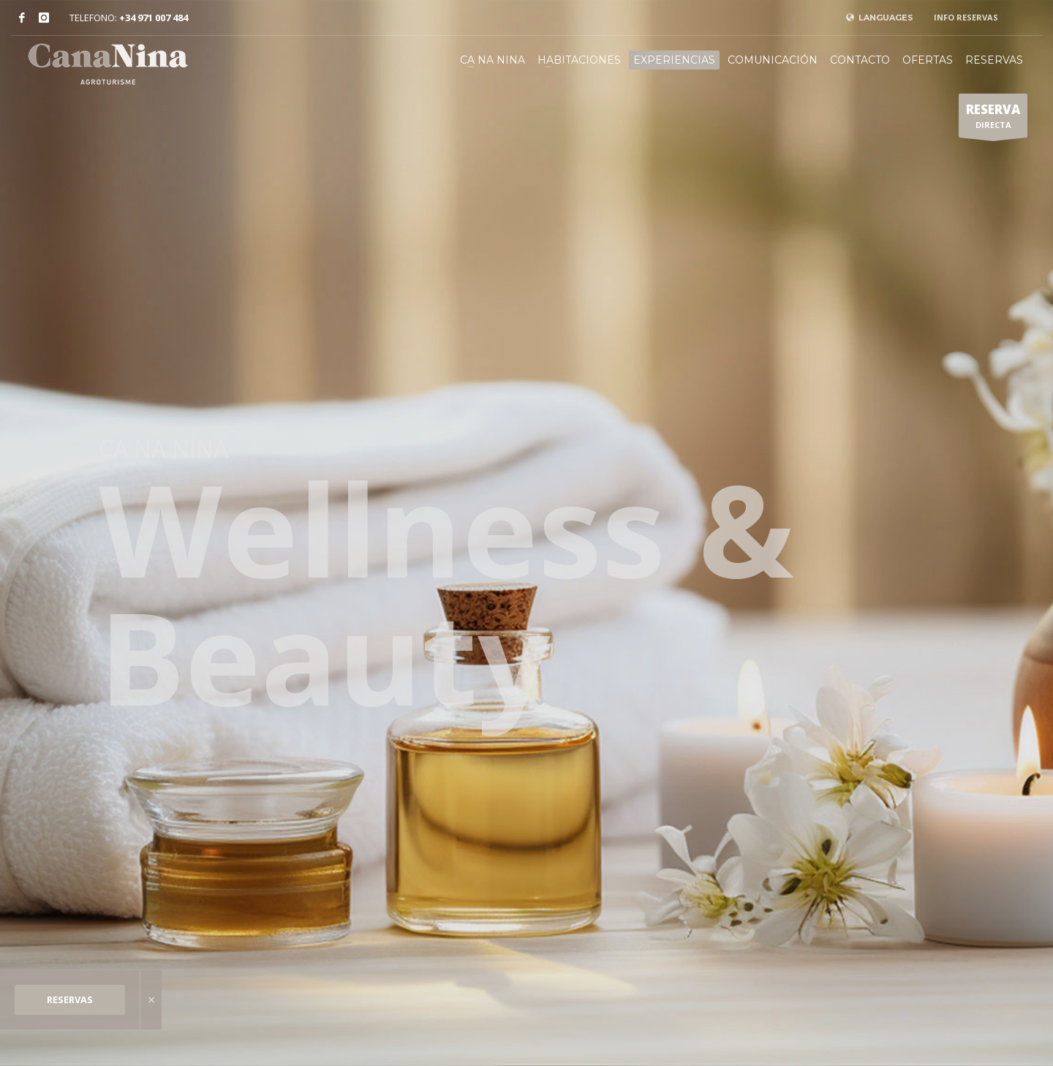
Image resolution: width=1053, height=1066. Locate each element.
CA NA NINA (492, 60)
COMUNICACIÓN (773, 60)
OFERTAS (927, 60)
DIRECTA (993, 119)
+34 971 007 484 (153, 17)
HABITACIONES (579, 60)
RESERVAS (69, 999)
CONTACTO (860, 60)
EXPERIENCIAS (674, 60)
